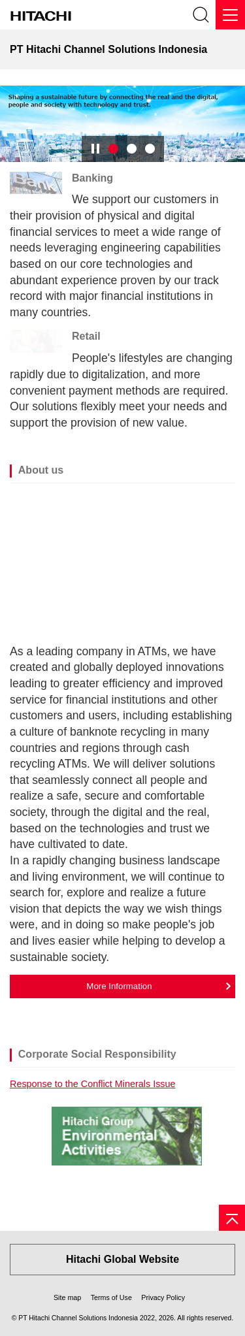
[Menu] (230, 14)
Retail (86, 336)
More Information (119, 986)
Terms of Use (111, 1297)
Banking (92, 178)
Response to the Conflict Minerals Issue (93, 1084)
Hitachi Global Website (122, 1259)
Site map (67, 1297)
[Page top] (232, 1218)
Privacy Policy (163, 1297)
